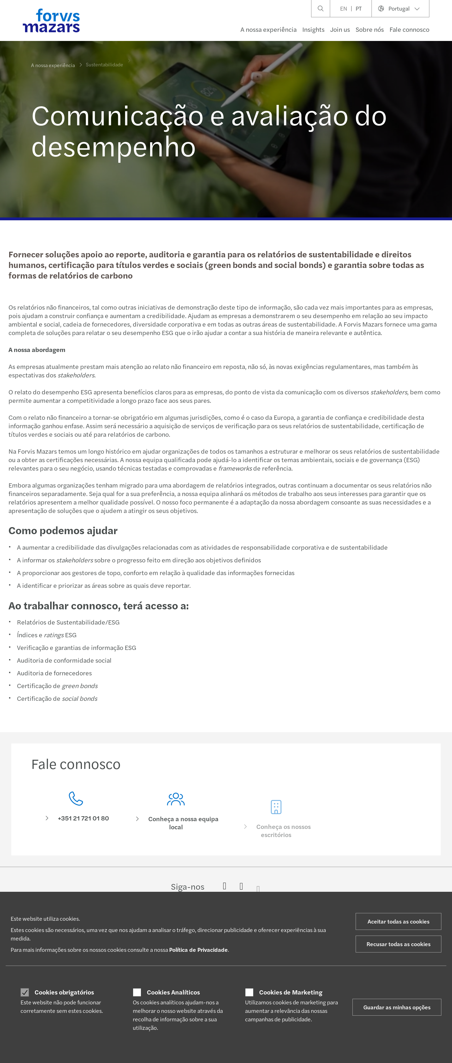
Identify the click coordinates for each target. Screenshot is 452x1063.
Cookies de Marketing (290, 992)
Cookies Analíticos (173, 992)
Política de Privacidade (198, 949)
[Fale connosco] (76, 813)
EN (343, 8)
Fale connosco (409, 29)
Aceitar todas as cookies (398, 921)
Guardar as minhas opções (396, 1007)
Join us (340, 29)
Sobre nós (370, 29)
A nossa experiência (268, 29)
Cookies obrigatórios (64, 992)
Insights (313, 29)
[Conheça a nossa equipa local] (176, 824)
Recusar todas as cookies (398, 944)
